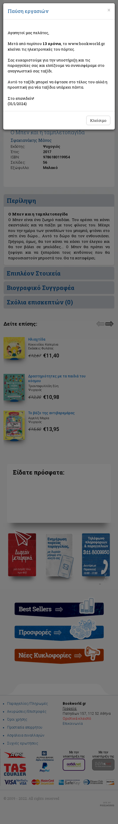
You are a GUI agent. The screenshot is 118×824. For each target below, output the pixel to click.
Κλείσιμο (98, 120)
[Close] (108, 10)
